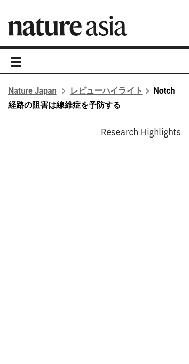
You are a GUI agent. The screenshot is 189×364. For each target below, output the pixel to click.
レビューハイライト (106, 91)
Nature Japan (32, 91)
